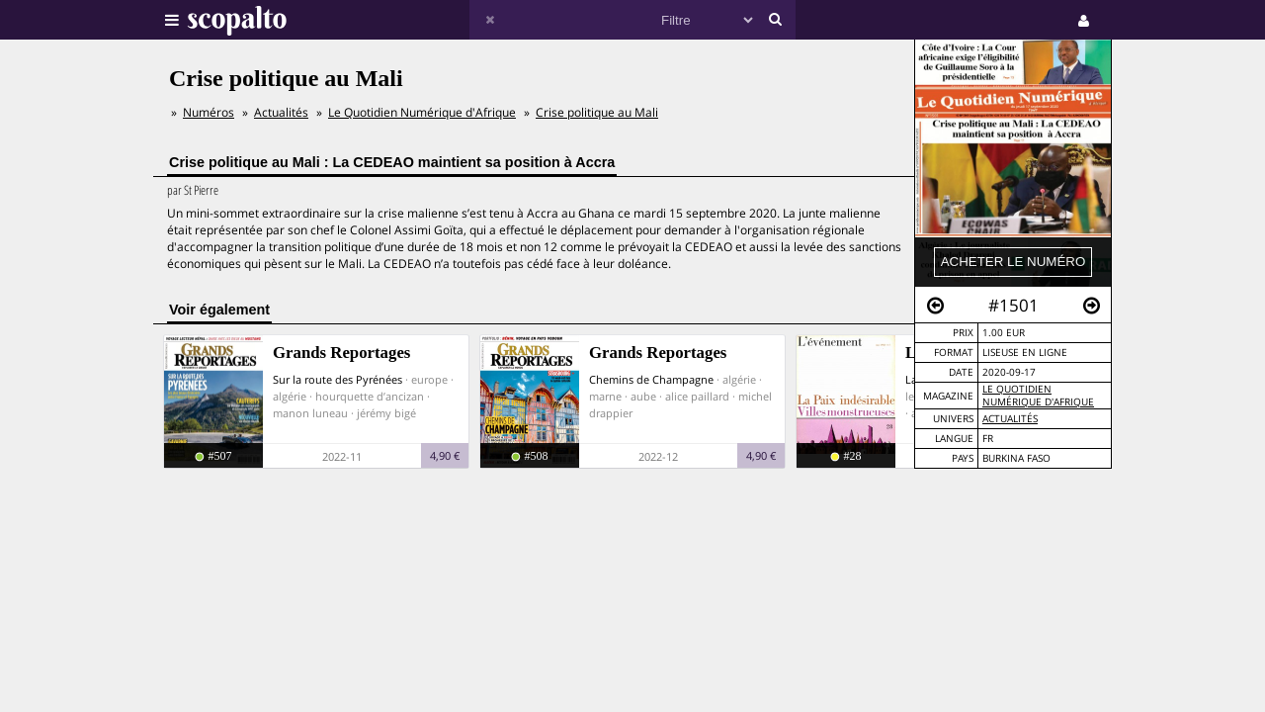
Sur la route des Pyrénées (337, 379)
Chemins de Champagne (651, 379)
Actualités (1010, 418)
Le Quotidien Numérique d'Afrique (1038, 395)
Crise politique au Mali (597, 112)
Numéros (208, 112)
